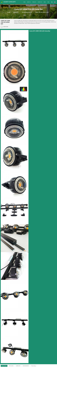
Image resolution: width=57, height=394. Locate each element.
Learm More (4, 27)
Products (34, 2)
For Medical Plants (27, 12)
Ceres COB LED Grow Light (42, 12)
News (45, 2)
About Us (29, 2)
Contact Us (40, 2)
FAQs (48, 2)
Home (24, 2)
